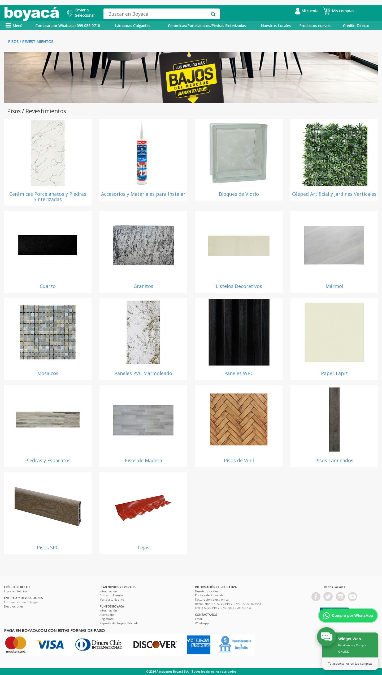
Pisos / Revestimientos (30, 41)
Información (108, 591)
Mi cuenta (306, 10)
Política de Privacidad (210, 595)
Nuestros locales (206, 591)
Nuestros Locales (276, 25)
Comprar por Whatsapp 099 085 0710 (67, 25)
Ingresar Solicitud (16, 591)
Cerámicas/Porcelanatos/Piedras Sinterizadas (207, 25)
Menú (13, 25)
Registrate (106, 619)
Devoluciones (13, 606)
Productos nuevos (315, 25)
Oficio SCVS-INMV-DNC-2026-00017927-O (223, 608)
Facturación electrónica (212, 599)
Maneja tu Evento (111, 599)
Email (199, 619)
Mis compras (338, 10)
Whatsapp (202, 623)
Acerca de (106, 615)
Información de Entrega (21, 602)
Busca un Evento (111, 595)
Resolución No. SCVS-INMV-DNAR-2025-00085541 (229, 604)
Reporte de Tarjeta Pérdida (118, 623)
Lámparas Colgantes (132, 25)
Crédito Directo (356, 25)
